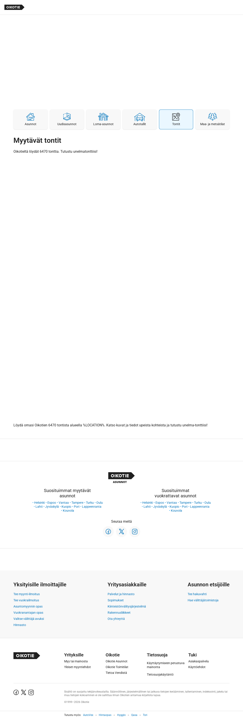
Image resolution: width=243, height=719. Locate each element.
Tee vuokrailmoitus (26, 600)
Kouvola (68, 510)
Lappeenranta (91, 506)
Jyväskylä (52, 506)
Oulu (99, 502)
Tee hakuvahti (197, 594)
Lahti (39, 506)
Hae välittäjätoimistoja (203, 600)
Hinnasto (19, 625)
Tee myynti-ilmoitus (26, 594)
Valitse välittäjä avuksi (28, 619)
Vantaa (64, 502)
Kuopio (66, 506)
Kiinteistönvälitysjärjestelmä (127, 606)
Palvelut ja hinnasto (121, 594)
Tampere (77, 502)
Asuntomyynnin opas (28, 606)
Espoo (51, 502)
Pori (76, 506)
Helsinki (39, 502)
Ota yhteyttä (116, 619)
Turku (90, 502)
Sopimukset (116, 600)
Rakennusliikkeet (119, 612)
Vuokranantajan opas (28, 612)
